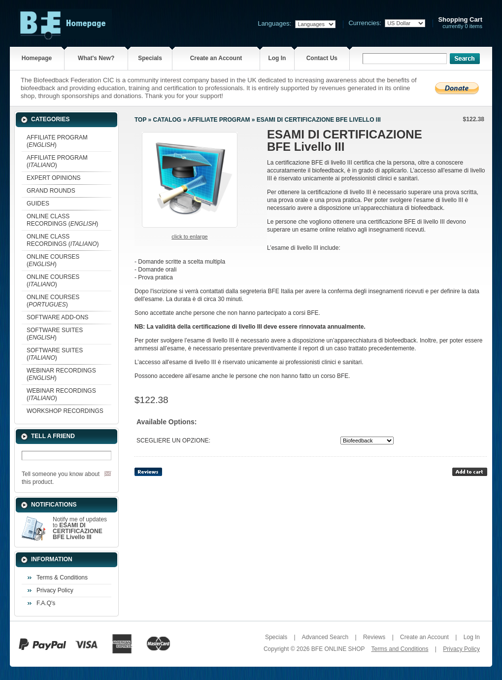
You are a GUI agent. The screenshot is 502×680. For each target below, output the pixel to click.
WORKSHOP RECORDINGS (65, 411)
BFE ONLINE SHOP (338, 649)
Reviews (374, 637)
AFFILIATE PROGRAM (219, 119)
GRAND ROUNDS (51, 190)
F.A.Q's (45, 603)
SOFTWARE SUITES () (55, 334)
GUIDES (38, 203)
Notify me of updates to (80, 528)
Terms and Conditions (399, 649)
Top (140, 119)
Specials (150, 58)
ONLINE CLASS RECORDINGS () (62, 220)
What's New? (96, 58)
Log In (277, 58)
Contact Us (321, 58)
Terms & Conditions (62, 577)
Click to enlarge (189, 236)
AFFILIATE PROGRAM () (57, 141)
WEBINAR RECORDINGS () (61, 374)
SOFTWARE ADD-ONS (58, 317)
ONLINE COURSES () (53, 260)
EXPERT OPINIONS (54, 177)
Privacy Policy (54, 590)
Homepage (37, 58)
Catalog (167, 119)
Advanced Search (324, 637)
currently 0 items (460, 23)
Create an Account (216, 58)
